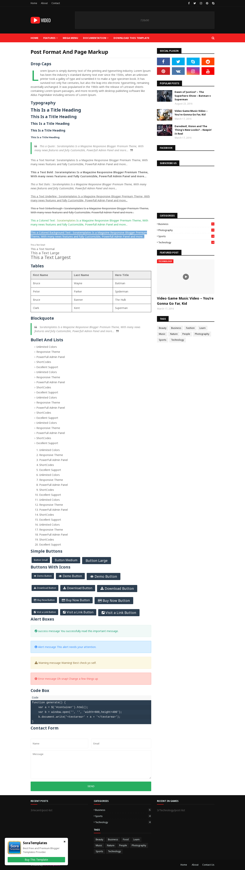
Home (34, 3)
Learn (202, 328)
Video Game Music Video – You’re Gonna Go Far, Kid (191, 112)
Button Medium (66, 560)
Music (162, 334)
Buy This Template (36, 859)
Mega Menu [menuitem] (70, 38)
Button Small (41, 560)
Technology (186, 242)
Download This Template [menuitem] (131, 38)
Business (186, 224)
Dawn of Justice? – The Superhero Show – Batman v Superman (193, 95)
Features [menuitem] (49, 38)
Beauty (162, 328)
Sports (186, 236)
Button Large (97, 560)
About (44, 3)
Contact (55, 3)
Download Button (46, 588)
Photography (186, 230)
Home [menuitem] (34, 38)
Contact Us (208, 864)
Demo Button (44, 576)
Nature (174, 334)
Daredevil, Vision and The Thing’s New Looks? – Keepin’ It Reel (193, 129)
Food (126, 839)
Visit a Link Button (46, 612)
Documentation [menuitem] (94, 38)
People (186, 334)
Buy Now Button (46, 600)
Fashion (190, 328)
